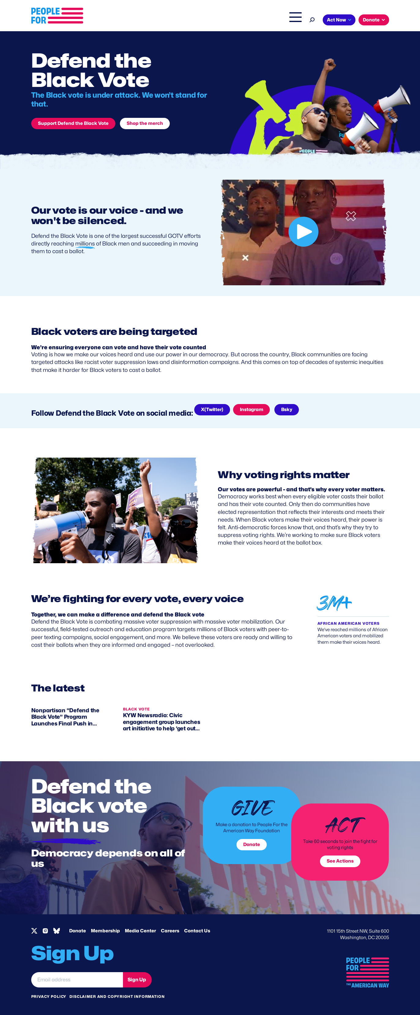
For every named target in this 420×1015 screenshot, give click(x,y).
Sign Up (137, 980)
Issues (193, 20)
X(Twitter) (212, 409)
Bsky (286, 409)
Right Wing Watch (231, 20)
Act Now (336, 20)
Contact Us (197, 931)
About (168, 20)
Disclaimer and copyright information (117, 996)
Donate (371, 20)
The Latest (268, 20)
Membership (105, 931)
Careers (170, 931)
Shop (291, 20)
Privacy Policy (49, 996)
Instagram (251, 409)
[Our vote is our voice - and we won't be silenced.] (303, 232)
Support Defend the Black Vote (73, 123)
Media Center (140, 931)
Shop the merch (145, 123)
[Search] (312, 19)
